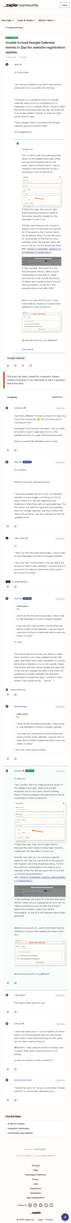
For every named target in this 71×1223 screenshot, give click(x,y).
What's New (47, 20)
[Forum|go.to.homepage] (21, 5)
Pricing (35, 1165)
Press (35, 1178)
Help (35, 1169)
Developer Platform (35, 1174)
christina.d (19, 407)
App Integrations (35, 1197)
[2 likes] (16, 581)
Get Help (7, 20)
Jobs (35, 1183)
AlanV (16, 64)
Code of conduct (16, 1123)
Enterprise (35, 1187)
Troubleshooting (14, 27)
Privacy (49, 1219)
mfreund (18, 1023)
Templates (35, 1192)
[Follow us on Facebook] (30, 1205)
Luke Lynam (19, 538)
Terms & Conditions (24, 1155)
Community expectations (20, 1132)
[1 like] (16, 689)
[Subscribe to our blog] (41, 1205)
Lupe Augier (19, 994)
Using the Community (18, 1127)
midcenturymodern (23, 1079)
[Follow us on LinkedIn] (35, 1205)
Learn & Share (26, 20)
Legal (40, 1219)
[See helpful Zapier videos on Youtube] (51, 1205)
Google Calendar (16, 357)
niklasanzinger (20, 706)
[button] (64, 5)
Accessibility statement (45, 1155)
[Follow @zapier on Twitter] (46, 1205)
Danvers (18, 770)
